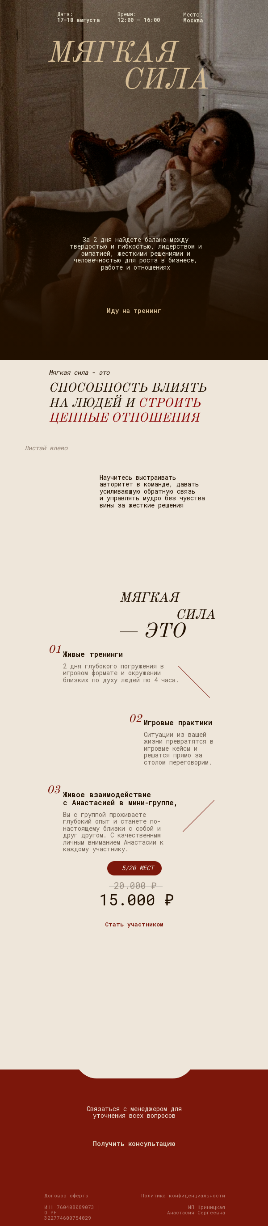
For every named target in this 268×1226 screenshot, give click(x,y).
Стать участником (134, 924)
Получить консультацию (134, 1143)
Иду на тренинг (134, 310)
